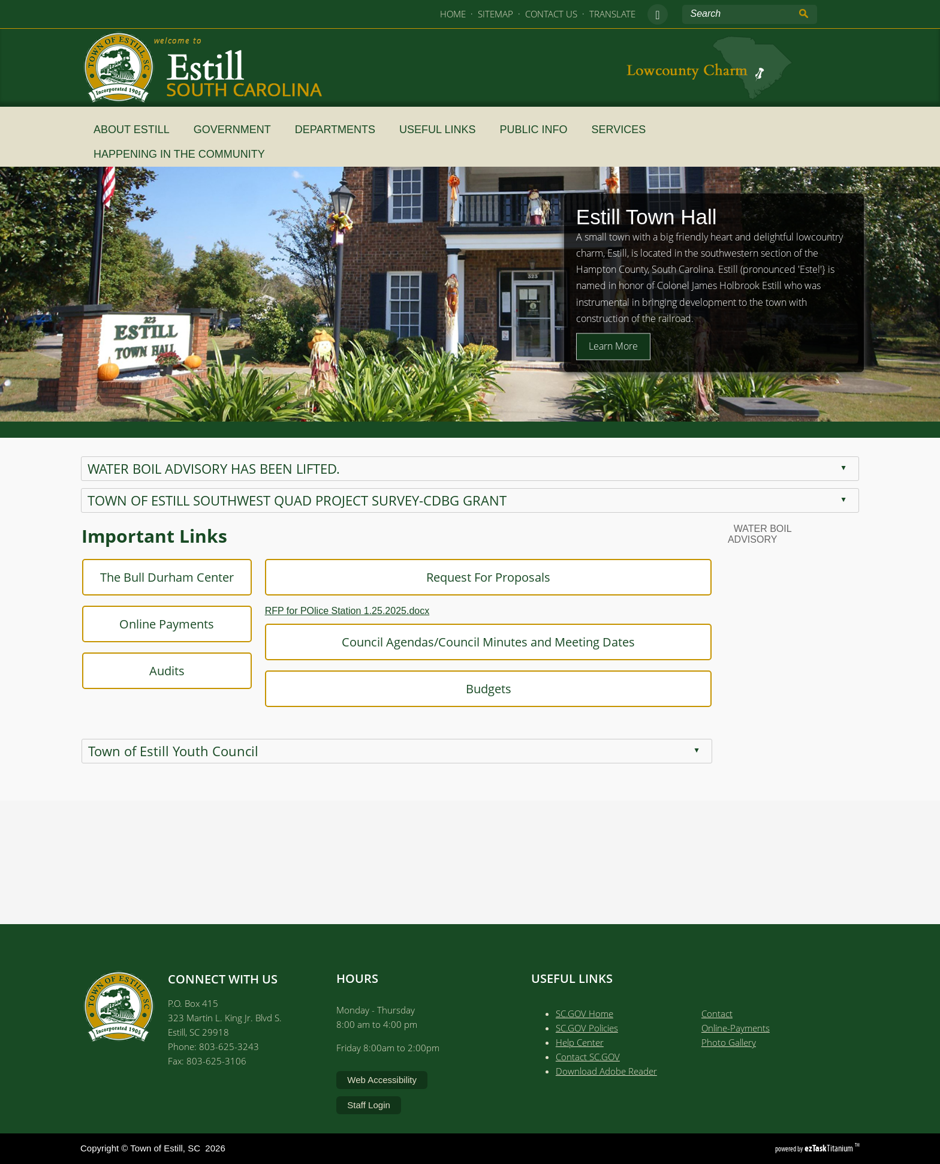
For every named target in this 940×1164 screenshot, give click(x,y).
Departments (340, 130)
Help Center (580, 1042)
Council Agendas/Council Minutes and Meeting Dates (454, 642)
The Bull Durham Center (133, 577)
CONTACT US (551, 14)
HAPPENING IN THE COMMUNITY (184, 154)
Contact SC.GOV (588, 1057)
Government (237, 130)
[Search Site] (738, 13)
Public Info (538, 130)
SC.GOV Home (584, 1013)
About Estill (136, 130)
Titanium (830, 1148)
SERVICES (624, 130)
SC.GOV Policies (587, 1028)
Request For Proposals (455, 577)
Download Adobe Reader (606, 1071)
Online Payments (133, 624)
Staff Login (368, 1105)
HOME (453, 14)
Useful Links (442, 130)
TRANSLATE (612, 14)
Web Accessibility (382, 1080)
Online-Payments (735, 1028)
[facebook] (657, 14)
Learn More (613, 346)
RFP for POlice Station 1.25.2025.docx (313, 611)
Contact (717, 1013)
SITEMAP (495, 14)
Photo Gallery (728, 1042)
